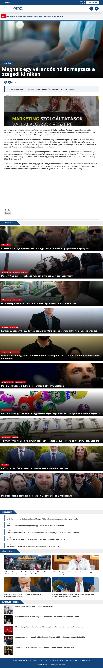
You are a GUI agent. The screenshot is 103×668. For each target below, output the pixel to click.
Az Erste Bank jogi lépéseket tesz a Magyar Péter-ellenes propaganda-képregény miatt (34, 16)
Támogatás (92, 2)
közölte (59, 135)
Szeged (8, 213)
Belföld (7, 63)
